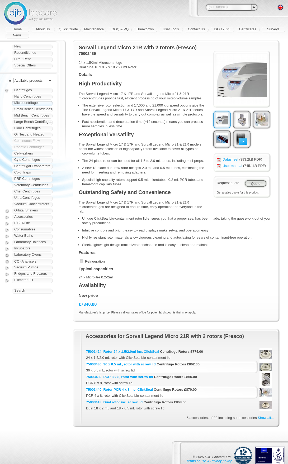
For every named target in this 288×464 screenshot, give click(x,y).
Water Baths (23, 236)
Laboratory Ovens (27, 255)
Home (17, 29)
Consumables (24, 229)
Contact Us (196, 29)
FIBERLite (22, 223)
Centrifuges (23, 90)
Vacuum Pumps (26, 267)
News (17, 35)
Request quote (228, 183)
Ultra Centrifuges (27, 198)
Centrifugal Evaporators (32, 166)
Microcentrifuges (26, 103)
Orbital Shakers (26, 210)
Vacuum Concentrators (31, 204)
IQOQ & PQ (120, 29)
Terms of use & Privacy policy (209, 461)
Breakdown (145, 29)
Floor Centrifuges (27, 128)
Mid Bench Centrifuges (31, 115)
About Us (43, 29)
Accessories (23, 217)
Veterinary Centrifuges (31, 185)
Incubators (22, 248)
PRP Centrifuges (27, 179)
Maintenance (94, 29)
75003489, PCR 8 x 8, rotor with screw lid (119, 377)
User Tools (171, 29)
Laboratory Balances (30, 242)
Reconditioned (25, 53)
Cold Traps (22, 172)
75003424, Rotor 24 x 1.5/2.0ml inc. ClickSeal (122, 352)
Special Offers (25, 65)
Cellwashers (23, 153)
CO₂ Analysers (25, 261)
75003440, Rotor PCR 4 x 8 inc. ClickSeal (119, 389)
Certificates (247, 29)
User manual (229, 166)
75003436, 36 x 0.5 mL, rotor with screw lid (121, 364)
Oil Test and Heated (29, 134)
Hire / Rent (22, 59)
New (17, 46)
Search (19, 290)
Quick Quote (68, 29)
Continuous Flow (27, 141)
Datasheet (227, 159)
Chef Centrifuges (27, 191)
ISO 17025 (222, 29)
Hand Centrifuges (27, 96)
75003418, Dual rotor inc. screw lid (114, 402)
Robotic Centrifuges (29, 147)
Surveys (273, 29)
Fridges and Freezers (30, 274)
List (8, 81)
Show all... (266, 418)
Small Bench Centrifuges (33, 109)
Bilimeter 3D (23, 280)
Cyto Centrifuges (27, 160)
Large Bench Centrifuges (33, 122)
